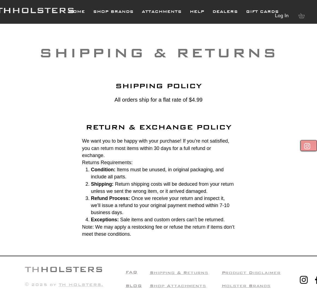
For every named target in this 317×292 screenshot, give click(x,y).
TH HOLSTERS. (81, 284)
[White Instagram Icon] (307, 146)
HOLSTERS (43, 10)
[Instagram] (303, 280)
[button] (197, 11)
